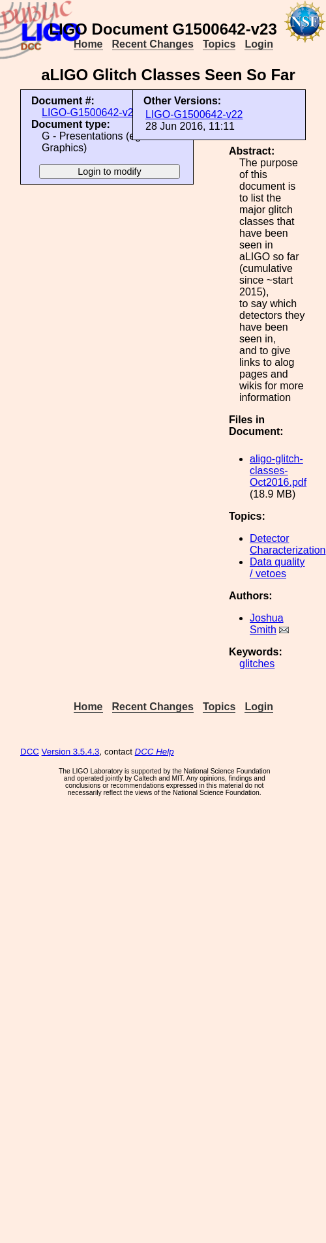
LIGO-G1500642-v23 (90, 112)
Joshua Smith (267, 623)
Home (88, 44)
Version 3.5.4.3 (71, 751)
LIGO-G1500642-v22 (194, 114)
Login (258, 44)
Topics (219, 44)
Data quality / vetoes (277, 567)
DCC (29, 751)
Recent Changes (153, 44)
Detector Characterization (288, 544)
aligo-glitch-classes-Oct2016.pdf (278, 470)
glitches (256, 663)
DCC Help (154, 751)
